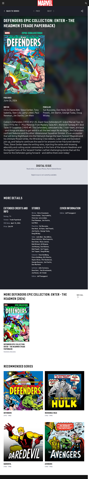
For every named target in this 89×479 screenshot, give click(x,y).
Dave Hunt (35, 270)
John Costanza (43, 268)
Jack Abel (39, 237)
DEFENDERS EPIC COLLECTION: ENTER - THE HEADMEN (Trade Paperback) (14, 346)
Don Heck (61, 109)
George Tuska (68, 112)
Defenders (8, 413)
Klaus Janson (44, 242)
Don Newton (45, 247)
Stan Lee (16, 112)
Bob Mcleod (36, 244)
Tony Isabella (46, 215)
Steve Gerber (26, 109)
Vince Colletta (37, 239)
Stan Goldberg (43, 255)
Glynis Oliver (36, 260)
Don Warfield (36, 264)
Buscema (13, 352)
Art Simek (43, 273)
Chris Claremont (11, 109)
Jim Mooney (35, 247)
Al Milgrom (44, 244)
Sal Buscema (49, 109)
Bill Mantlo (47, 257)
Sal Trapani (44, 249)
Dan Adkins (47, 237)
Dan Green (35, 242)
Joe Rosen (35, 273)
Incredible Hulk (51, 413)
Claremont (7, 352)
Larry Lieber (28, 112)
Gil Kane (71, 109)
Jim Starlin (18, 115)
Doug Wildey (36, 233)
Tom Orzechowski (45, 270)
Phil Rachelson (46, 260)
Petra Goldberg (37, 257)
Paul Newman (36, 220)
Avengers (48, 464)
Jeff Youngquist (42, 276)
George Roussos (37, 262)
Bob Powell (49, 228)
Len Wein (29, 115)
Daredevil (7, 464)
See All (80, 296)
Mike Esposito (47, 239)
